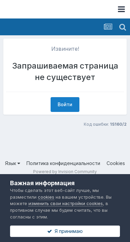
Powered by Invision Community (65, 171)
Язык (12, 163)
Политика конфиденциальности (63, 163)
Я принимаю (65, 231)
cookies (46, 197)
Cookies (116, 163)
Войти (65, 104)
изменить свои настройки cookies (65, 203)
